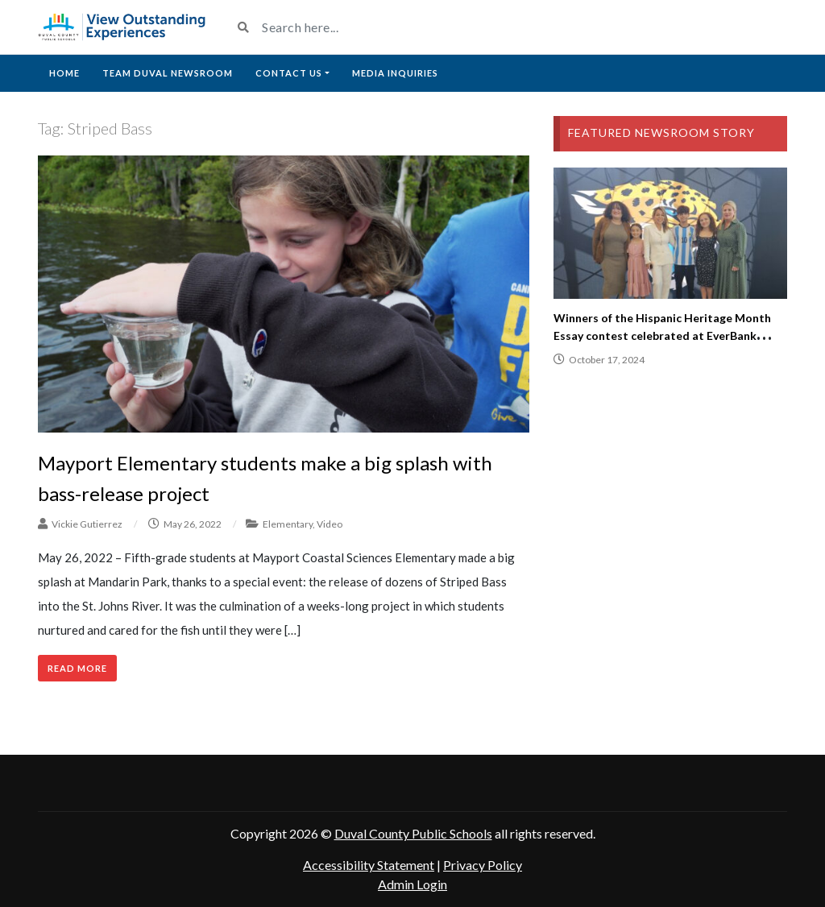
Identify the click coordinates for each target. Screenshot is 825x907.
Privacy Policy (482, 864)
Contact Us (288, 73)
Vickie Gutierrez (87, 524)
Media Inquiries (395, 73)
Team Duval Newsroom (167, 73)
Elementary (288, 524)
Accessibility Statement (368, 864)
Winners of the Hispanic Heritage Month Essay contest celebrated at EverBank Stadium (662, 335)
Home (64, 73)
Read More (77, 668)
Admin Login (412, 884)
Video (329, 524)
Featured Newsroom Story (661, 132)
